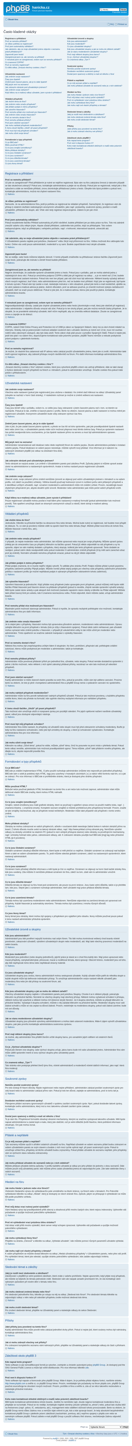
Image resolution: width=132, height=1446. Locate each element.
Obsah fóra (13, 19)
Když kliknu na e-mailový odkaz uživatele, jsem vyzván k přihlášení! (33, 93)
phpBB (55, 1438)
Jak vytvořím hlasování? (15, 110)
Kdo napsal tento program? (78, 140)
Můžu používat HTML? (14, 145)
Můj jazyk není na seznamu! (17, 84)
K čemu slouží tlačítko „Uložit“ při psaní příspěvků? (26, 128)
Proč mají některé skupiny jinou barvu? (83, 54)
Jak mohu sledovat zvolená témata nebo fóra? (86, 117)
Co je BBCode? (11, 142)
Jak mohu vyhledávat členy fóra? (81, 103)
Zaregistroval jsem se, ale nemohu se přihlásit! (24, 57)
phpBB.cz (72, 1440)
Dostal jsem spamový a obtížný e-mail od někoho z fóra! (90, 74)
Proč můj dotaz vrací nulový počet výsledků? (85, 97)
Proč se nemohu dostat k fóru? (18, 117)
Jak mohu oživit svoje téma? (17, 133)
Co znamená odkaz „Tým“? (78, 60)
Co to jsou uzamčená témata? (17, 161)
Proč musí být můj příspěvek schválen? (21, 131)
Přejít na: (84, 1427)
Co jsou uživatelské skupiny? (79, 46)
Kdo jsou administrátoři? (77, 41)
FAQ (112, 24)
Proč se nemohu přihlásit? (16, 41)
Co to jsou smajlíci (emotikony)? (18, 148)
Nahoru (11, 194)
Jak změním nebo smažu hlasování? (20, 115)
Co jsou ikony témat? (14, 163)
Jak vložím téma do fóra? (15, 101)
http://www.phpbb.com (15, 1383)
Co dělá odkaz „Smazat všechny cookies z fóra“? (25, 67)
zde (87, 1367)
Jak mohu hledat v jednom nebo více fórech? (86, 95)
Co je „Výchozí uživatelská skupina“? (82, 57)
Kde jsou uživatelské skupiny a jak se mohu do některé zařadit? (93, 49)
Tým (64, 1433)
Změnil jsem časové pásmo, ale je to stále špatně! (26, 82)
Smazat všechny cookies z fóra (81, 1433)
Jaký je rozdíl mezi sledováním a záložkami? (85, 114)
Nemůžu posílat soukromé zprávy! (81, 69)
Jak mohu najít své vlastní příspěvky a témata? (87, 105)
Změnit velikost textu (124, 18)
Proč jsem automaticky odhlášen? (19, 46)
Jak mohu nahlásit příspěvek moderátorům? (23, 125)
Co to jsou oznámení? (14, 156)
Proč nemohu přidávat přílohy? (18, 120)
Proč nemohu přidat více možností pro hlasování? (26, 112)
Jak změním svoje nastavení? (17, 77)
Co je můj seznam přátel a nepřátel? (82, 83)
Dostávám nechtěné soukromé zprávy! (83, 71)
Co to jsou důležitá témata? (16, 158)
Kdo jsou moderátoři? (76, 44)
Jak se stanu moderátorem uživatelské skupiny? (87, 52)
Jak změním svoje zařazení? (17, 90)
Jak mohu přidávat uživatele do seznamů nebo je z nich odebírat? (94, 86)
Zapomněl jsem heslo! (14, 54)
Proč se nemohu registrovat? (17, 65)
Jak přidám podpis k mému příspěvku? (21, 107)
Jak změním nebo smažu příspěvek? (20, 104)
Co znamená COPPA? (14, 62)
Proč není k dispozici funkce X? (80, 143)
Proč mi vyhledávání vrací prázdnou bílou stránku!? (88, 100)
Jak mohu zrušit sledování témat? (81, 120)
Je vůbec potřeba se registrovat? (19, 44)
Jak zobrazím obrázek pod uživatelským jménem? (26, 87)
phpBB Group (99, 1365)
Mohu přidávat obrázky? (15, 150)
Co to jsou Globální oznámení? (18, 153)
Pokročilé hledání (119, 12)
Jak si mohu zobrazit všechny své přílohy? (85, 131)
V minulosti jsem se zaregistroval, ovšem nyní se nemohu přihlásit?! (33, 60)
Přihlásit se (122, 24)
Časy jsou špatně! (12, 79)
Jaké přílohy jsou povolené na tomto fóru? (84, 129)
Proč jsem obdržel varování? (17, 123)
